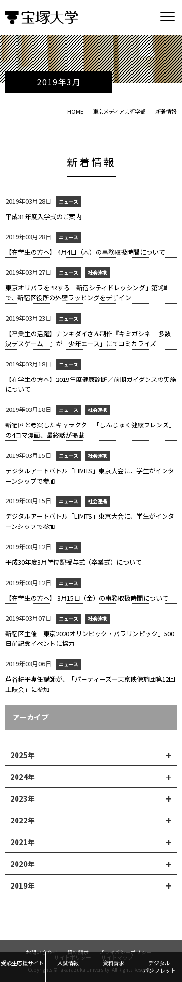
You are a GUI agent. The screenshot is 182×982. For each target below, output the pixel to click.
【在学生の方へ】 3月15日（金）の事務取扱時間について (86, 597)
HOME (75, 111)
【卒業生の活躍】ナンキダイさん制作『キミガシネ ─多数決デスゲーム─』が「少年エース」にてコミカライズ (88, 338)
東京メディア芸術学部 (119, 111)
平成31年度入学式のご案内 (43, 216)
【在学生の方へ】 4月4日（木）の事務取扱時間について (85, 252)
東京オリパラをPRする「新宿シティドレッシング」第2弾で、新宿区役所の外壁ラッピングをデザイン (86, 292)
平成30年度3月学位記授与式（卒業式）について (73, 562)
